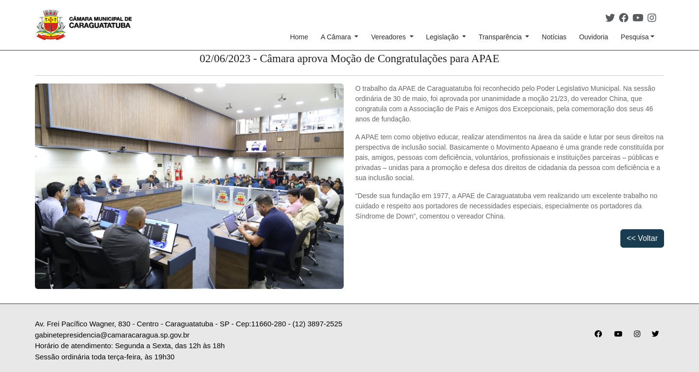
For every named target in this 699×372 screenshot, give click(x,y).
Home (299, 37)
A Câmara (337, 37)
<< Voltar (642, 238)
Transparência (501, 37)
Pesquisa (635, 37)
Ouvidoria (593, 37)
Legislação (443, 37)
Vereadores (389, 37)
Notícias (554, 37)
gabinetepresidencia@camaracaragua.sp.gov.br (112, 335)
